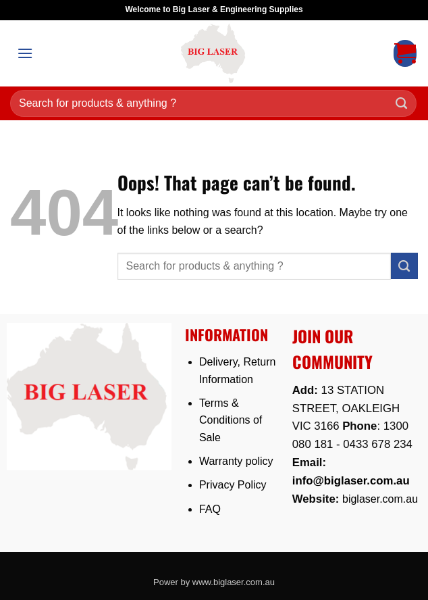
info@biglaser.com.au (351, 480)
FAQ (210, 509)
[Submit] (401, 104)
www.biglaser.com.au (233, 582)
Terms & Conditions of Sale (230, 420)
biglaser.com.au (380, 499)
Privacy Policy (233, 485)
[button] (25, 53)
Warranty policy (236, 461)
